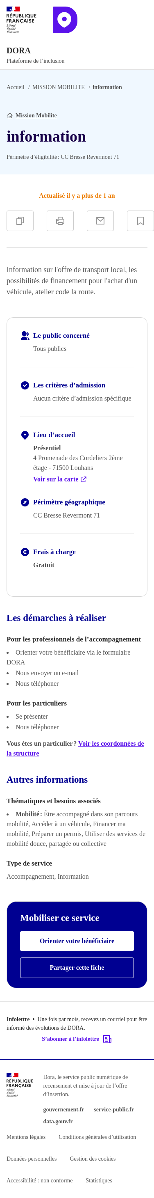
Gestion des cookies (93, 1159)
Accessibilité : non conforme (39, 1180)
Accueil (16, 87)
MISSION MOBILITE (58, 87)
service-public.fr (114, 1109)
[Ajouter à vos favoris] (140, 221)
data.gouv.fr (57, 1121)
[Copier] (20, 221)
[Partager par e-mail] (100, 221)
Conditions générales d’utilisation (97, 1137)
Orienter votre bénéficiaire (77, 940)
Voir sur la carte (60, 479)
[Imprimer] (60, 221)
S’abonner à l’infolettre (77, 1039)
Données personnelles (32, 1159)
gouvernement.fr (63, 1109)
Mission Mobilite (36, 115)
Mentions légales (26, 1137)
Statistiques (99, 1180)
